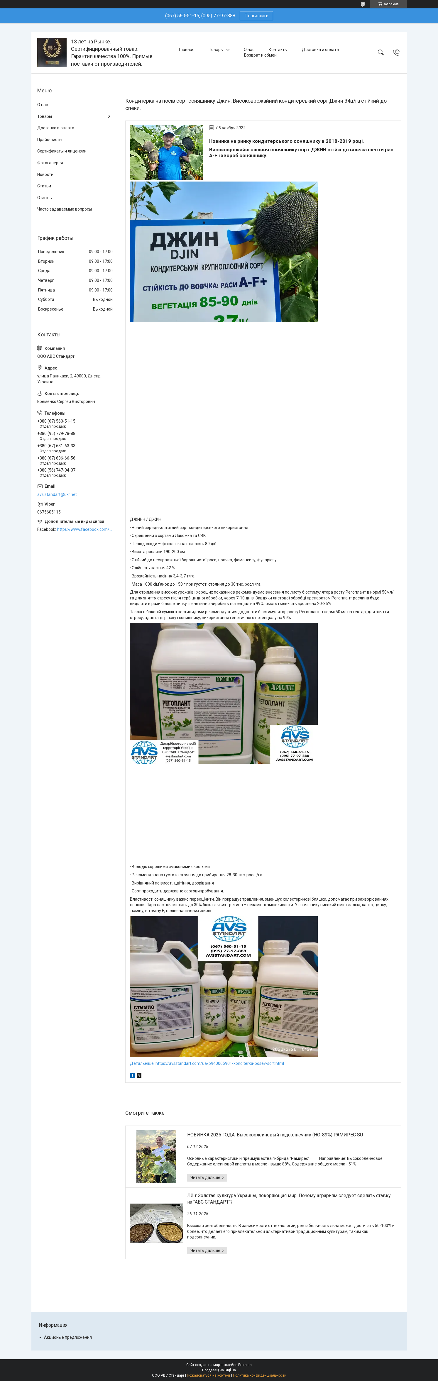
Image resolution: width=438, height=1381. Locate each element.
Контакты (278, 49)
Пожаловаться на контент (208, 1375)
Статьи (44, 186)
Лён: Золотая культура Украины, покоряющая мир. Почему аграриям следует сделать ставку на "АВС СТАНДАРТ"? (289, 1199)
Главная (187, 49)
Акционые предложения (68, 1337)
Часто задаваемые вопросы (64, 209)
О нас (249, 49)
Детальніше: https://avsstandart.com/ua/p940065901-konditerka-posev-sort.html (207, 1063)
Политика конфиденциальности (259, 1375)
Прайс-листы (49, 139)
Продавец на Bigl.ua (219, 1370)
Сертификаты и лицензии (62, 151)
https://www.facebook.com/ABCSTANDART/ (85, 529)
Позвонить (256, 15)
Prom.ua (245, 1365)
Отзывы (45, 197)
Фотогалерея (50, 162)
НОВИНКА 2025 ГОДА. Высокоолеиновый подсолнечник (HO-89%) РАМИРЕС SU (275, 1135)
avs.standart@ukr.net (57, 494)
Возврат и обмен (260, 55)
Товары (216, 49)
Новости (45, 174)
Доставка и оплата (320, 49)
